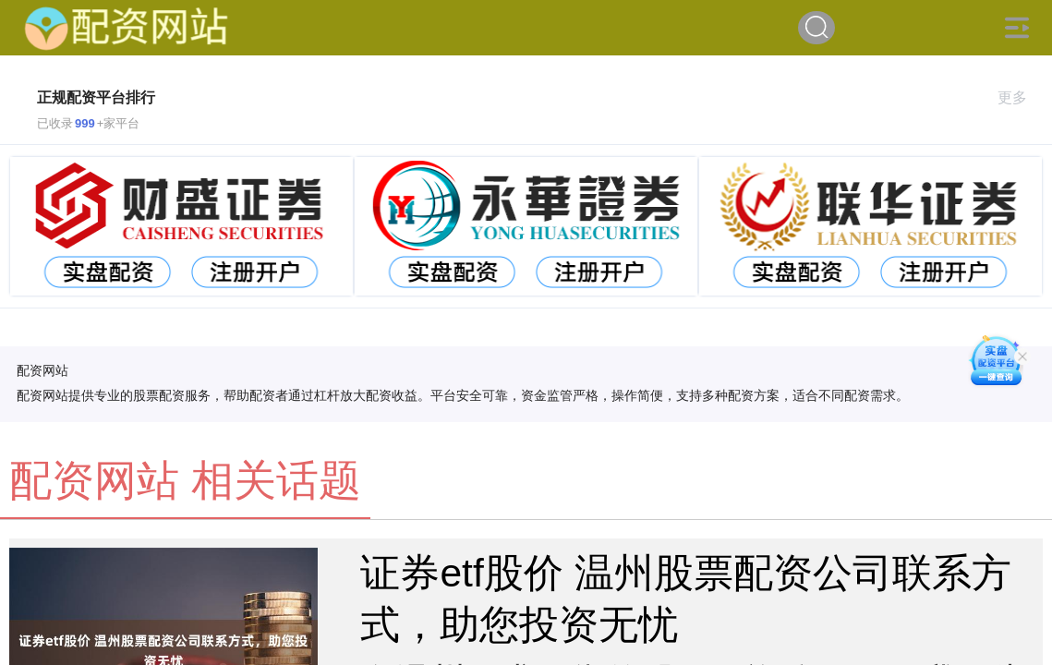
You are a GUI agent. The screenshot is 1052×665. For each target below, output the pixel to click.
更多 (1020, 97)
